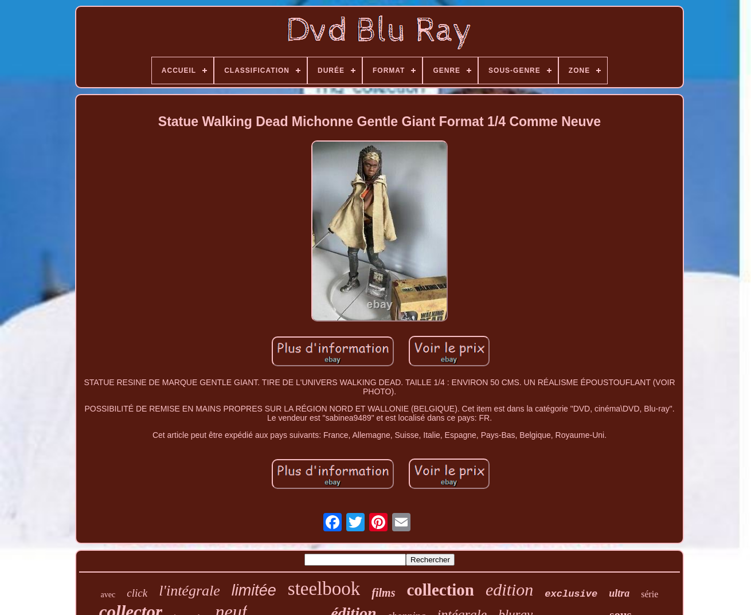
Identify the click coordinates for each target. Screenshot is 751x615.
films (383, 592)
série (649, 594)
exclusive (571, 594)
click (137, 593)
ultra (619, 593)
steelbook (324, 588)
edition (509, 589)
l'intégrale (189, 590)
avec (108, 594)
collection (440, 590)
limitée (254, 590)
